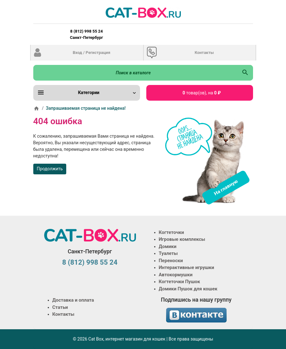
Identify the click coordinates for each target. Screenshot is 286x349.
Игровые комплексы (182, 239)
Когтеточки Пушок (179, 281)
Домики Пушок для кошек (188, 289)
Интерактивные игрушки (186, 267)
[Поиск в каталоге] (135, 73)
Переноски (171, 260)
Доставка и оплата (73, 300)
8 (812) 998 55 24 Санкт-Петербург (86, 34)
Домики (167, 246)
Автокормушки (176, 275)
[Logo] (143, 12)
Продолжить (50, 168)
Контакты (204, 52)
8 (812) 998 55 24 (89, 262)
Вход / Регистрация (91, 52)
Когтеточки (171, 232)
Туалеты (168, 253)
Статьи (60, 307)
